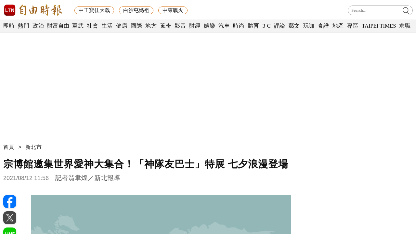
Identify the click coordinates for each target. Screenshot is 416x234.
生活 (107, 26)
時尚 (238, 26)
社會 (92, 26)
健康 (121, 26)
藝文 (294, 26)
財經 (195, 26)
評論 (279, 26)
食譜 (323, 26)
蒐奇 (165, 26)
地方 (151, 26)
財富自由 (58, 26)
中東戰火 (172, 10)
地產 (338, 26)
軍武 (78, 26)
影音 (180, 26)
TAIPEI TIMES (379, 26)
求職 (404, 26)
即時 (9, 26)
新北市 (33, 147)
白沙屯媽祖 (136, 10)
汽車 (224, 26)
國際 (136, 26)
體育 (253, 26)
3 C (266, 26)
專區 (352, 26)
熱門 (23, 26)
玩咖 (309, 26)
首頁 (8, 147)
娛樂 (209, 26)
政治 (38, 26)
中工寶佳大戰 (94, 10)
